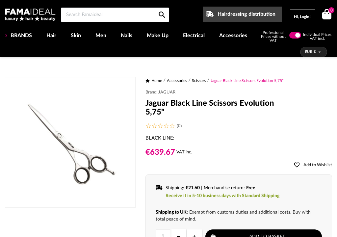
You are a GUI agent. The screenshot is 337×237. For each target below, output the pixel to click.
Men (100, 35)
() (330, 11)
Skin (76, 35)
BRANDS (20, 35)
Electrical (194, 35)
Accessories (233, 35)
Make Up (157, 35)
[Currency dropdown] (313, 52)
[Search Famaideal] (115, 15)
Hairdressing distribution (246, 14)
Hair (51, 35)
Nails (126, 35)
